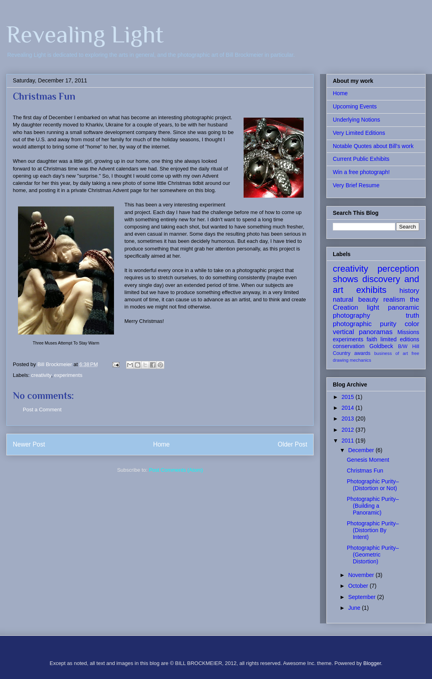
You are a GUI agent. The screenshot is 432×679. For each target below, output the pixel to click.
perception (398, 269)
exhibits (371, 290)
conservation (348, 346)
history (409, 290)
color (412, 324)
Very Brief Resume (356, 185)
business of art (391, 353)
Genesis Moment (368, 460)
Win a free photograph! (361, 172)
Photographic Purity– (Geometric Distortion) (373, 555)
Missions (408, 332)
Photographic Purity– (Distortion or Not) (373, 484)
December (361, 450)
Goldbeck (381, 346)
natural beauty (355, 299)
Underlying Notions (356, 119)
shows (345, 279)
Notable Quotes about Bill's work (373, 146)
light (373, 307)
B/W (403, 346)
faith (371, 339)
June (355, 608)
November (361, 575)
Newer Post (29, 444)
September (362, 597)
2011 (349, 440)
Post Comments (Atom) (176, 470)
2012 (349, 430)
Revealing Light (85, 34)
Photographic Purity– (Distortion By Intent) (373, 530)
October (359, 586)
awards (362, 353)
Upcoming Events (355, 106)
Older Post (292, 444)
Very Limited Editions (359, 133)
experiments (68, 375)
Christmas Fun (365, 470)
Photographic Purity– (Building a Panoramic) (373, 506)
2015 (349, 397)
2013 (349, 418)
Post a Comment (42, 410)
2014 (349, 408)
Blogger (372, 663)
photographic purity (364, 324)
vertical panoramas (362, 332)
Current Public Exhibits (361, 159)
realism (394, 299)
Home (161, 444)
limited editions (399, 339)
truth (412, 315)
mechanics (360, 360)
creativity (41, 375)
